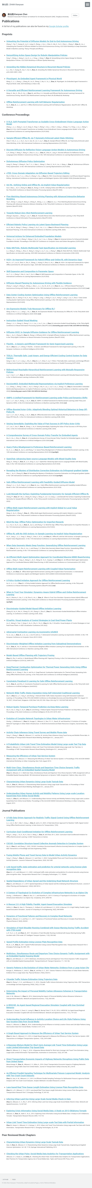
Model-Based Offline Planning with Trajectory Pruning (30, 659)
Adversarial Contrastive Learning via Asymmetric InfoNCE (32, 636)
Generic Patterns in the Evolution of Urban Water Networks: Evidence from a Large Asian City (47, 972)
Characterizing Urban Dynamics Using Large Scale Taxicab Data (34, 786)
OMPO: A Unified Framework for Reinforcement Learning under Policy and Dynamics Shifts (46, 402)
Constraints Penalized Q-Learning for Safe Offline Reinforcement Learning (39, 685)
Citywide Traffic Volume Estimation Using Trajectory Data (31, 983)
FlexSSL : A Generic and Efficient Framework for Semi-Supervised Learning (39, 348)
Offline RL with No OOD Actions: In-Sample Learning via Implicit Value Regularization (44, 538)
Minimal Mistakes (50, 1183)
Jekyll (25, 1183)
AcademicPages (34, 1183)
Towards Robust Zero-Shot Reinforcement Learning (29, 213)
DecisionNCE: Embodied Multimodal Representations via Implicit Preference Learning (44, 388)
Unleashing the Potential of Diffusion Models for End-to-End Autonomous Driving (42, 41)
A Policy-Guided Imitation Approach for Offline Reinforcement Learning (38, 584)
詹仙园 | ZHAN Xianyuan (13, 4)
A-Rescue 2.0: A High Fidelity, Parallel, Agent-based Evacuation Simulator (39, 908)
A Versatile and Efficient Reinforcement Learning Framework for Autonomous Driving (44, 90)
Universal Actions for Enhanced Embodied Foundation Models (33, 236)
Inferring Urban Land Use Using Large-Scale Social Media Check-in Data (38, 1103)
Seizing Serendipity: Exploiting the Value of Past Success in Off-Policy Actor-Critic (43, 428)
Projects (58, 4)
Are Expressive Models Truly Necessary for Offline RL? (30, 311)
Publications (36, 4)
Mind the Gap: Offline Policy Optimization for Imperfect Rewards (35, 526)
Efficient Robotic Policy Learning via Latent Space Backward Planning (37, 224)
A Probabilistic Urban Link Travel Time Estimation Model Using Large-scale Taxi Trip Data (46, 748)
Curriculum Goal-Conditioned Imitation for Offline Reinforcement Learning (39, 836)
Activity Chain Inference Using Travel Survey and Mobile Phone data (36, 736)
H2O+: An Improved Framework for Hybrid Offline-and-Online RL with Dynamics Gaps (44, 259)
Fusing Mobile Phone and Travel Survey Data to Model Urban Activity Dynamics (41, 859)
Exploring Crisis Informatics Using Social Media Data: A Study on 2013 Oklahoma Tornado (46, 1115)
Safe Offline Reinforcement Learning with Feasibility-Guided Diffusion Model (40, 486)
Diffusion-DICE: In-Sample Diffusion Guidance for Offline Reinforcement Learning (42, 336)
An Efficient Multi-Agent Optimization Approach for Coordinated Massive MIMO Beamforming (48, 561)
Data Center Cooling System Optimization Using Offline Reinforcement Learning (42, 297)
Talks (48, 4)
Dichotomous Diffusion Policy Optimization (25, 161)
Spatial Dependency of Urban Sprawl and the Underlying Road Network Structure (42, 885)
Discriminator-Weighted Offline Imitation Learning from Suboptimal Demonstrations (43, 648)
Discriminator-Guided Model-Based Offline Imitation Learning (33, 613)
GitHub (5, 1179)
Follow (75, 15)
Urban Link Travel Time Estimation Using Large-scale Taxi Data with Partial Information (45, 1126)
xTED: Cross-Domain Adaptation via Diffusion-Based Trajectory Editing (37, 173)
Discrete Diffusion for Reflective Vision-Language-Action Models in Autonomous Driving (45, 150)
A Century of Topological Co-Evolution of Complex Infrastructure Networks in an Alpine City (47, 897)
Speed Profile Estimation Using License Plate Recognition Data (34, 946)
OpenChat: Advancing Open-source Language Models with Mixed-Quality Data (41, 463)
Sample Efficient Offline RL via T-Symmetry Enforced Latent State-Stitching (39, 138)
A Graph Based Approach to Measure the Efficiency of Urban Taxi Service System (42, 1037)
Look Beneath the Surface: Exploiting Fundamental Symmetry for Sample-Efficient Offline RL (47, 498)
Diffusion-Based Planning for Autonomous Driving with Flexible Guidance (39, 283)
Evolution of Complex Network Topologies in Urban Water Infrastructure (38, 722)
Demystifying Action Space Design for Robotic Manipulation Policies (36, 55)
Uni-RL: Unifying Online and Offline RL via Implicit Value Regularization (38, 185)
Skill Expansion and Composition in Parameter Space (30, 271)
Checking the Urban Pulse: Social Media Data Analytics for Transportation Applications (45, 1158)
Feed (13, 1179)
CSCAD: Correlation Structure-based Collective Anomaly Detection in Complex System (44, 847)
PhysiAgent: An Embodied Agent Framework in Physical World (34, 78)
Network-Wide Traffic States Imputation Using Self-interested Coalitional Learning (43, 697)
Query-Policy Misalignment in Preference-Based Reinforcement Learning (39, 451)
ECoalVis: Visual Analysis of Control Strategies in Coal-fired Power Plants (39, 624)
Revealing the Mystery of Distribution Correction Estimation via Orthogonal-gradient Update (47, 475)
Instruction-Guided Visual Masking (21, 322)
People (69, 4)
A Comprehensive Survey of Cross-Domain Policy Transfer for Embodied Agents (42, 439)
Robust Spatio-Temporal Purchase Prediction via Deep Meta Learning (37, 711)
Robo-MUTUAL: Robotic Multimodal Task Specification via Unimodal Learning (41, 248)
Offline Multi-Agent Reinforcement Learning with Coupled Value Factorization (40, 573)
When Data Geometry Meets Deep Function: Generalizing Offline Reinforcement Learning (45, 549)
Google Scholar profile (59, 26)
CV (77, 4)
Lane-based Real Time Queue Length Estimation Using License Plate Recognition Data (44, 1091)
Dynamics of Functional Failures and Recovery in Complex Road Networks (39, 920)
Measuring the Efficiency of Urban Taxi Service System (30, 760)
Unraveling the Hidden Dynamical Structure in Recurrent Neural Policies (38, 67)
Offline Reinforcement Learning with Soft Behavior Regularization (35, 102)
